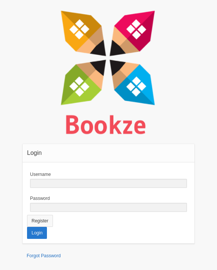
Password (40, 198)
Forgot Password (44, 255)
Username (40, 174)
